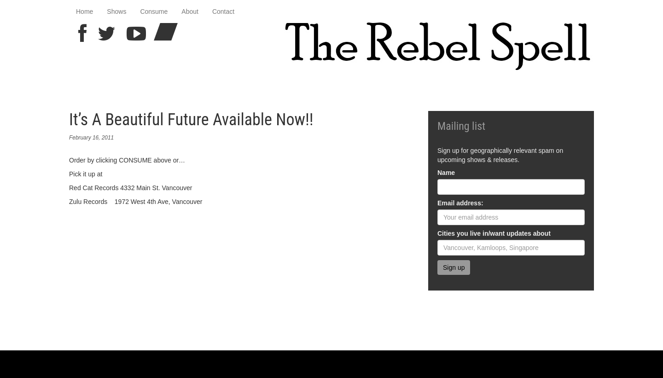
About (189, 11)
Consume (154, 11)
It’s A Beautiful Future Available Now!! (191, 119)
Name (446, 172)
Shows (116, 11)
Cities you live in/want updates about (494, 233)
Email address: (460, 203)
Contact (223, 11)
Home (84, 11)
